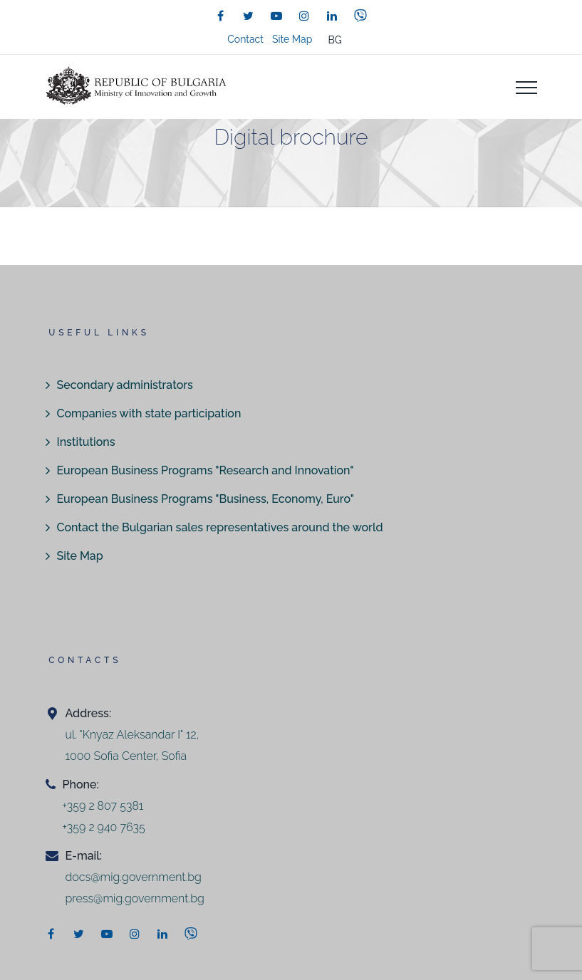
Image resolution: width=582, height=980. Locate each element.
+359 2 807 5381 (103, 806)
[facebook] (221, 15)
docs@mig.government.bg (134, 877)
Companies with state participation (149, 413)
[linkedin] (332, 15)
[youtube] (276, 15)
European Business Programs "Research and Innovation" (205, 470)
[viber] (360, 15)
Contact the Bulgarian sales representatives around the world (220, 527)
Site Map (292, 39)
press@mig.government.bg (135, 898)
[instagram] (304, 15)
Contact (245, 39)
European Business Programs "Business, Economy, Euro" (205, 499)
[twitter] (248, 15)
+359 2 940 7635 (104, 827)
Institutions (86, 442)
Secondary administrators (125, 385)
